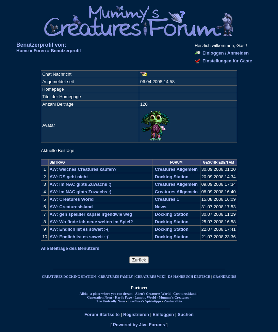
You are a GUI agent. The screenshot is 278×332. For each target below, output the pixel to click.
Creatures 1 (167, 199)
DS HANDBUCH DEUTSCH (189, 276)
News (160, 206)
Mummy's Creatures (174, 297)
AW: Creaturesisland (71, 206)
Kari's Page (123, 297)
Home (22, 50)
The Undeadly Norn (110, 301)
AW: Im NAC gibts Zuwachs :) (81, 184)
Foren (40, 50)
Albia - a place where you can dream (106, 294)
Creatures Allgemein (176, 169)
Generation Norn (99, 297)
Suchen (186, 314)
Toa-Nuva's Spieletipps (144, 301)
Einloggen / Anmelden (225, 53)
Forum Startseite (101, 314)
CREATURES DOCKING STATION (69, 276)
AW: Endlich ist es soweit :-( (79, 229)
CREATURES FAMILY (115, 276)
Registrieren (136, 314)
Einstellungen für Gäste (227, 60)
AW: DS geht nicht (69, 176)
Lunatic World (145, 297)
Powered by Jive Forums (139, 324)
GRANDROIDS (224, 276)
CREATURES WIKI (150, 276)
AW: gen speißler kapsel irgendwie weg (91, 214)
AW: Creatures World (72, 199)
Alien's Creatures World (152, 294)
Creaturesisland (184, 294)
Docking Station (172, 176)
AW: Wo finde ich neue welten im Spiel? (91, 221)
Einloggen (163, 314)
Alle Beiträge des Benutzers (70, 248)
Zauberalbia (173, 301)
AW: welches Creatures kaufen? (83, 169)
